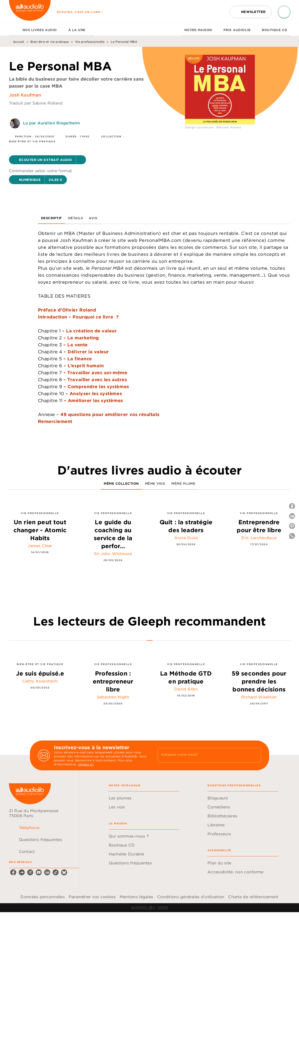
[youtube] (38, 872)
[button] (251, 12)
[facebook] (13, 872)
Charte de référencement (253, 896)
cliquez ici (86, 764)
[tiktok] (55, 872)
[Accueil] (30, 12)
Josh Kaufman (25, 95)
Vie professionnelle (89, 42)
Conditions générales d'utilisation (190, 896)
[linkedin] (47, 872)
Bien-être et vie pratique (49, 42)
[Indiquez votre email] (203, 755)
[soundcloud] (21, 872)
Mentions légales (136, 896)
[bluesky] (64, 872)
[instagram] (30, 872)
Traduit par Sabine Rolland (36, 103)
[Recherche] (284, 12)
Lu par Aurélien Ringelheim (51, 122)
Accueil (18, 42)
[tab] (14, 30)
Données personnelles (42, 896)
